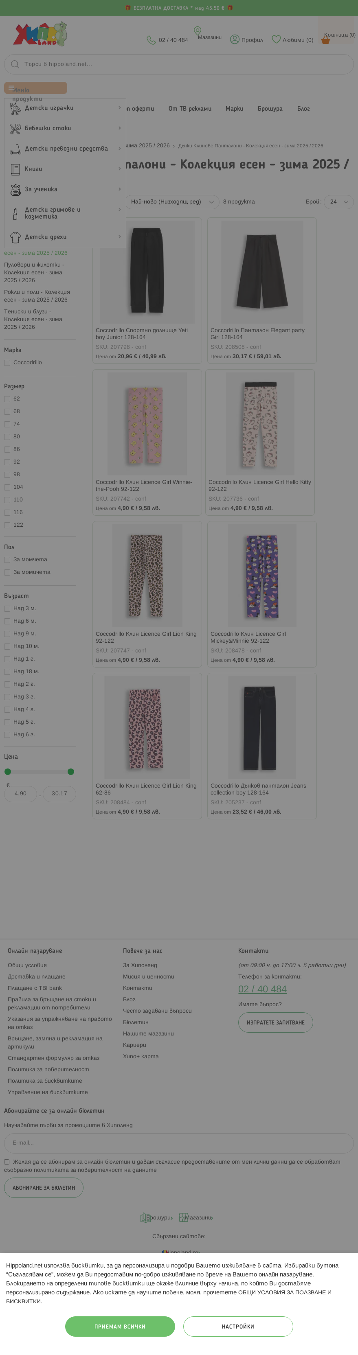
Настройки (238, 1327)
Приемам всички (120, 1327)
